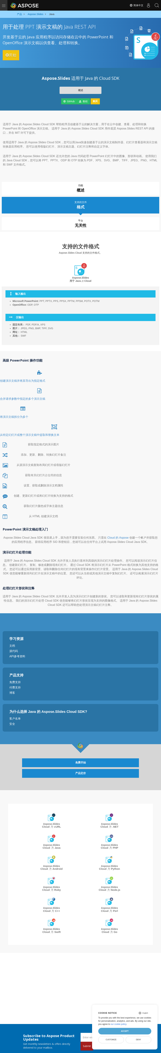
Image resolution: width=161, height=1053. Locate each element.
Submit (87, 1046)
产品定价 (80, 771)
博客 (12, 690)
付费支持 (15, 685)
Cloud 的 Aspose (118, 535)
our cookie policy (118, 1024)
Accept (124, 1031)
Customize (111, 1039)
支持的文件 (80, 203)
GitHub (69, 101)
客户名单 (15, 716)
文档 (12, 643)
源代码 (13, 649)
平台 (80, 221)
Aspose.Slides (51, 824)
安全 (12, 721)
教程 (83, 101)
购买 (95, 101)
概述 (80, 90)
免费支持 (15, 680)
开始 (12, 55)
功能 (80, 188)
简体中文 (135, 5)
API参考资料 (17, 654)
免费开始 (80, 760)
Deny (138, 1039)
